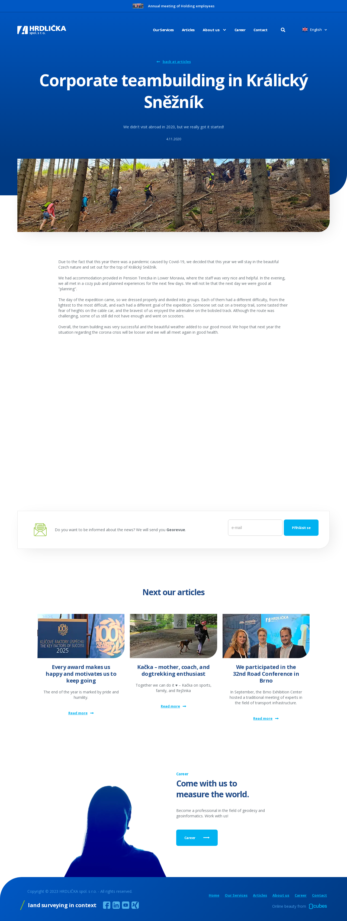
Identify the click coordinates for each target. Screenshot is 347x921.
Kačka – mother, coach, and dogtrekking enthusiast (173, 670)
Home (214, 895)
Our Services (163, 29)
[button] (210, 30)
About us (280, 895)
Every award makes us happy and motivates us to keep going (81, 674)
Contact (260, 29)
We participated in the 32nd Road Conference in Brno (266, 674)
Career (239, 29)
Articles (188, 29)
